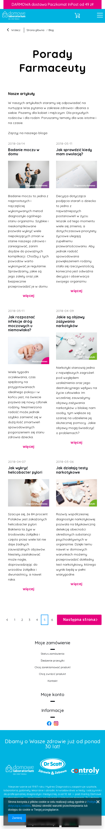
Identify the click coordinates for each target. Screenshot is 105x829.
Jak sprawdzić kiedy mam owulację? (74, 151)
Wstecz (13, 30)
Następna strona (79, 619)
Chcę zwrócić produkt (52, 674)
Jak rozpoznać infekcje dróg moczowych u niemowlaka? (21, 323)
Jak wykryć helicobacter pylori (25, 470)
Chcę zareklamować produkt (53, 667)
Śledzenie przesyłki (53, 660)
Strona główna (35, 30)
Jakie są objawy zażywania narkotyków (70, 321)
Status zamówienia (52, 653)
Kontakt (52, 680)
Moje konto (52, 694)
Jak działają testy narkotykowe (72, 470)
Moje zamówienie (52, 642)
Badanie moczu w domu (23, 151)
